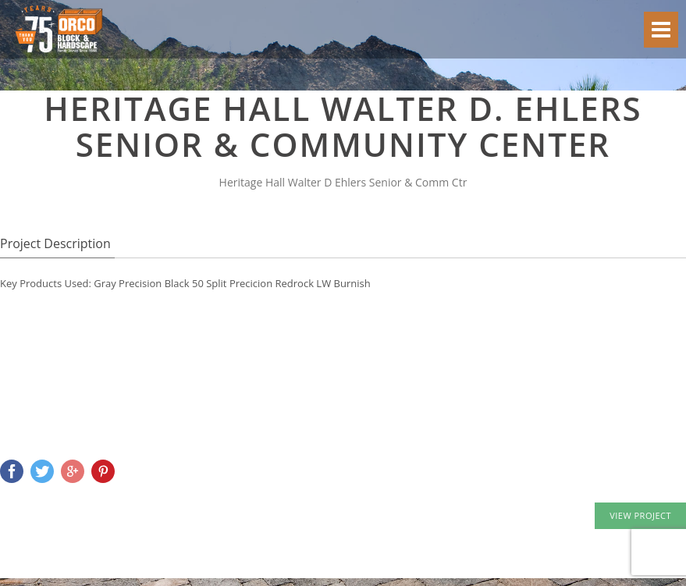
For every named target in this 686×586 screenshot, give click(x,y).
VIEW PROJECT (640, 515)
